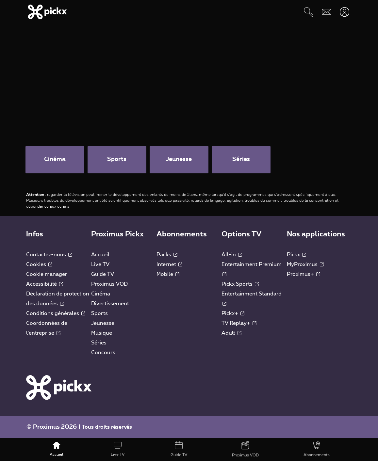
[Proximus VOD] (245, 449)
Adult (231, 333)
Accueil (100, 255)
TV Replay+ (239, 323)
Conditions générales (55, 313)
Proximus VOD (109, 284)
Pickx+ (233, 313)
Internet (169, 264)
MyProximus (305, 264)
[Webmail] (327, 12)
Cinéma (100, 294)
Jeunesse (102, 323)
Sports (99, 313)
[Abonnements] (316, 449)
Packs (166, 255)
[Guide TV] (179, 449)
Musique (101, 333)
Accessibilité (44, 284)
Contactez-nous (49, 255)
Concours (103, 353)
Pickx (296, 255)
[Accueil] (56, 449)
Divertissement (110, 304)
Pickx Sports (240, 284)
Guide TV (102, 274)
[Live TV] (117, 449)
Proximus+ (303, 274)
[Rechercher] (309, 12)
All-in (232, 255)
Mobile (167, 274)
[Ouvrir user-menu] (344, 12)
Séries (99, 343)
